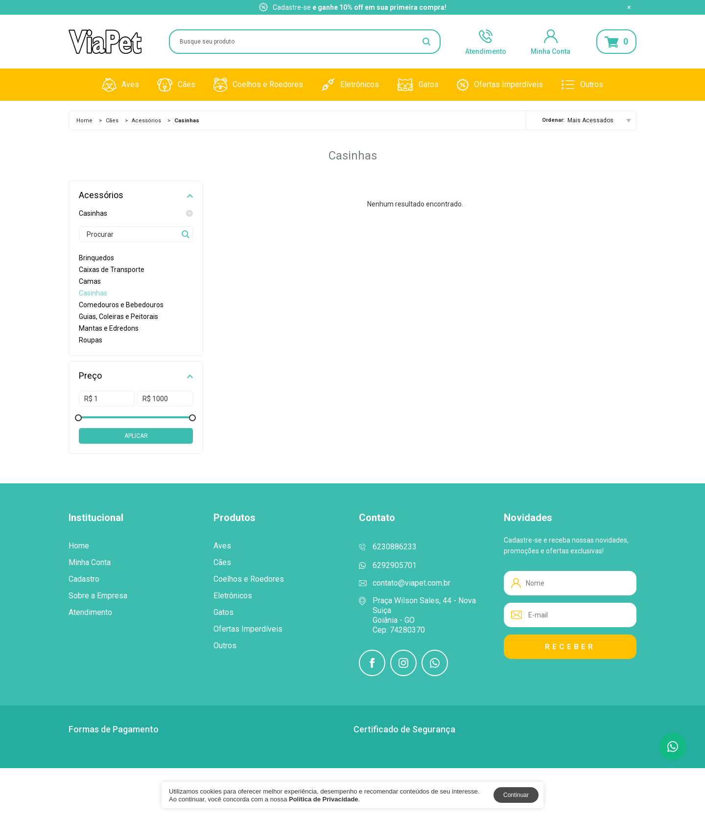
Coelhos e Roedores (258, 84)
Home (84, 120)
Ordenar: (553, 120)
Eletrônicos (350, 84)
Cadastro (84, 579)
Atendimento (485, 41)
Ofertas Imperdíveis (499, 84)
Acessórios (146, 120)
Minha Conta (550, 41)
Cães (176, 84)
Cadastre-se (292, 7)
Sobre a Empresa (98, 596)
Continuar (516, 795)
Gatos (418, 84)
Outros (582, 84)
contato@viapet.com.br (411, 583)
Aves (120, 84)
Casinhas (136, 213)
